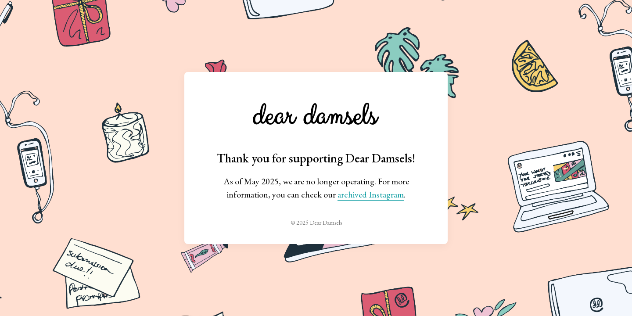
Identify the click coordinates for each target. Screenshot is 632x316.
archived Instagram (371, 194)
